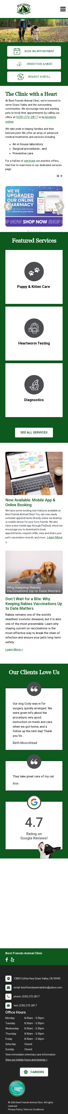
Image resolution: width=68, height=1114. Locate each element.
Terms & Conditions (34, 1109)
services (29, 160)
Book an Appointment (34, 51)
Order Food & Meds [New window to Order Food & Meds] (34, 64)
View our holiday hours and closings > (26, 1059)
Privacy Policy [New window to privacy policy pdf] (15, 1109)
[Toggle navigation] (63, 9)
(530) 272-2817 (27, 117)
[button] (58, 175)
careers (34, 1072)
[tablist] (34, 231)
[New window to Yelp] (13, 960)
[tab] (28, 231)
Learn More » (14, 649)
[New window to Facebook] (7, 960)
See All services (34, 432)
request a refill (34, 77)
